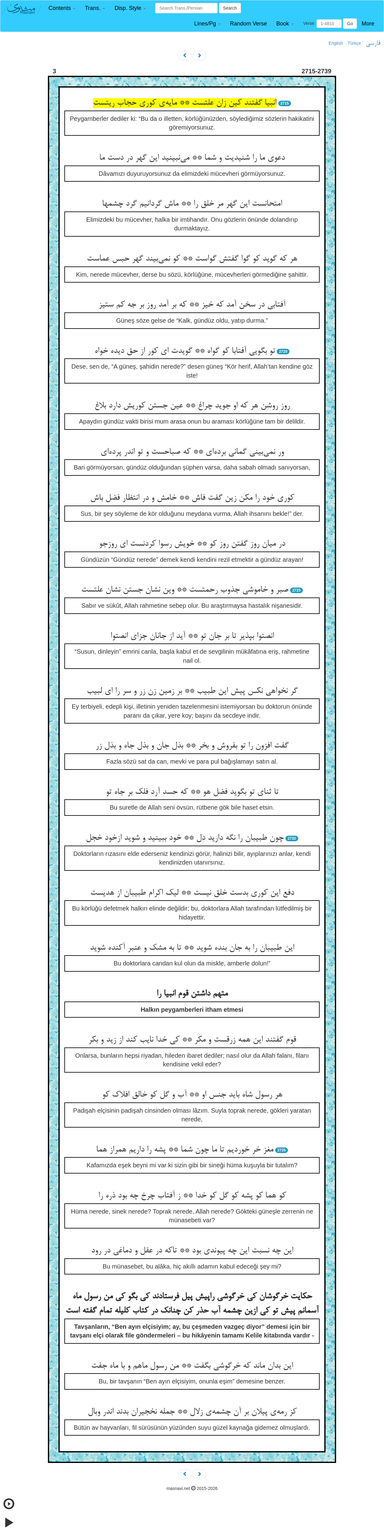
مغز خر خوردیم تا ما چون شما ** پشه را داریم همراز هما (184, 1150)
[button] (62, 8)
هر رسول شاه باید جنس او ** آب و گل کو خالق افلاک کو (192, 1095)
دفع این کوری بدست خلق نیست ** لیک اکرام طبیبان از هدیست (192, 893)
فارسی (373, 43)
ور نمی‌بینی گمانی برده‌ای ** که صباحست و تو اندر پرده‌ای (192, 452)
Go (350, 23)
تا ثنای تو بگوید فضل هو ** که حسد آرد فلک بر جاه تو (192, 792)
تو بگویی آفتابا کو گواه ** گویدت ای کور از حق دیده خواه (185, 351)
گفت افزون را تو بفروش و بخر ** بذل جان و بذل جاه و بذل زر (192, 746)
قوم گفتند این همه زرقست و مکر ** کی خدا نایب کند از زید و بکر (192, 1040)
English (336, 43)
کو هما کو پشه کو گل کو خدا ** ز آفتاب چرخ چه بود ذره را (192, 1196)
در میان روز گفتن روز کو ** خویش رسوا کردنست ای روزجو (192, 544)
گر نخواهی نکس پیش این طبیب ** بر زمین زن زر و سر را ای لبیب (192, 691)
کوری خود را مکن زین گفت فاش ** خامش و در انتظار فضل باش (192, 498)
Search (230, 8)
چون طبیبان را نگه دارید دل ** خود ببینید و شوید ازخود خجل (185, 838)
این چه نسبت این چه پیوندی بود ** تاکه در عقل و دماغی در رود (192, 1251)
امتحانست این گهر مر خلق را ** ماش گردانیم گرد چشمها (192, 204)
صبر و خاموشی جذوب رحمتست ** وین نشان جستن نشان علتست (184, 590)
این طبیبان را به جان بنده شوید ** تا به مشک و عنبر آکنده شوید (192, 948)
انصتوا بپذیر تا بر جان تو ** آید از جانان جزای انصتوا (192, 636)
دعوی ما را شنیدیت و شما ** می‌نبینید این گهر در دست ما (192, 158)
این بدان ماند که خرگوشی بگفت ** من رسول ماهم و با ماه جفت (192, 1366)
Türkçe (354, 43)
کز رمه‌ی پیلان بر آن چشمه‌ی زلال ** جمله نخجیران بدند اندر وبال (192, 1412)
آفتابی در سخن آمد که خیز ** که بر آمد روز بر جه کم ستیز (192, 305)
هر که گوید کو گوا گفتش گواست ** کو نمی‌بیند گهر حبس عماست (192, 259)
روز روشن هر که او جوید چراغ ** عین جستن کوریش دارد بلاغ (192, 406)
